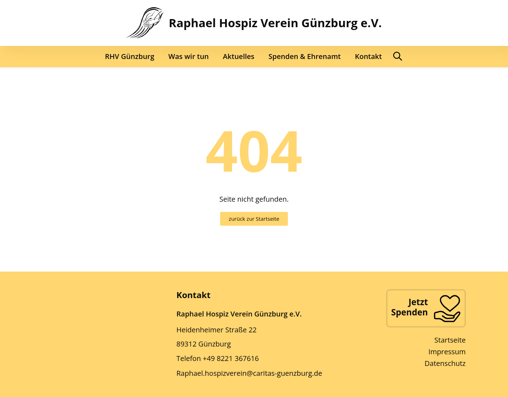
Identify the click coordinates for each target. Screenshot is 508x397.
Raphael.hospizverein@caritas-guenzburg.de (249, 373)
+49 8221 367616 (231, 358)
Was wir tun (188, 56)
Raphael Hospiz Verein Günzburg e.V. (275, 23)
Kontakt (368, 56)
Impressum (447, 351)
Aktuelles (238, 56)
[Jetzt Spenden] (447, 308)
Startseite (450, 340)
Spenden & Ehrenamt (304, 56)
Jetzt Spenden (409, 307)
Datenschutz (445, 363)
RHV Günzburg (130, 56)
